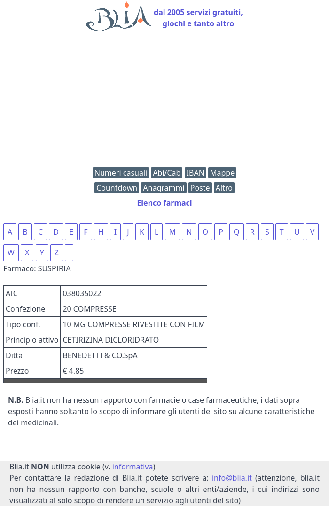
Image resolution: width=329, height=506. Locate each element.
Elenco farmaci (164, 203)
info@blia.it (232, 478)
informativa (132, 466)
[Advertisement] (164, 101)
